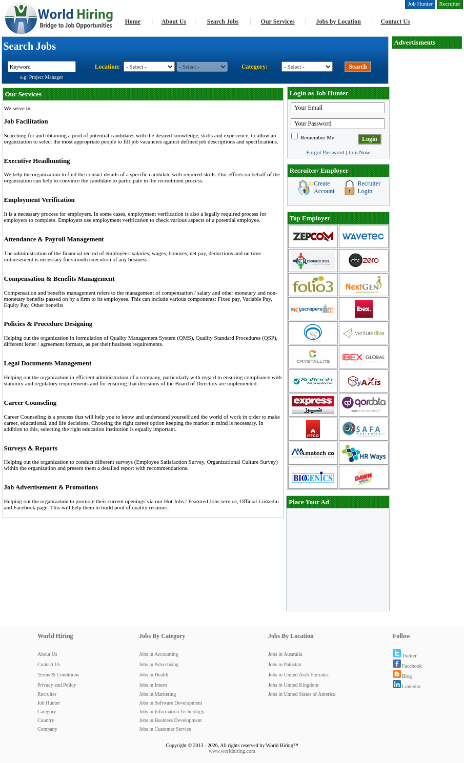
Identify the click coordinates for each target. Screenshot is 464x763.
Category (46, 711)
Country (45, 720)
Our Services (278, 21)
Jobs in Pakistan (284, 664)
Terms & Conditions (58, 674)
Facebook (407, 666)
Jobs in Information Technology (172, 711)
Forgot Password (325, 152)
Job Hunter (48, 703)
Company (47, 729)
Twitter (405, 655)
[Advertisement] (338, 559)
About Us (174, 21)
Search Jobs (222, 21)
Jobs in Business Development (170, 720)
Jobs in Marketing (157, 694)
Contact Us (395, 21)
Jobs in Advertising (158, 664)
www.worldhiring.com (232, 751)
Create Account (324, 187)
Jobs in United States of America (301, 694)
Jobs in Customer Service (165, 729)
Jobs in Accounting (158, 654)
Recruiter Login (369, 187)
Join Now (359, 152)
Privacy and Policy (56, 685)
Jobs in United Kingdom (293, 685)
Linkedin (406, 686)
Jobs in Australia (285, 654)
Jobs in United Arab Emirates (298, 674)
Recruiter (46, 694)
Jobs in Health (153, 674)
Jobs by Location (338, 21)
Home (132, 21)
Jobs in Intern (153, 685)
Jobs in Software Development (170, 703)
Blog (402, 676)
